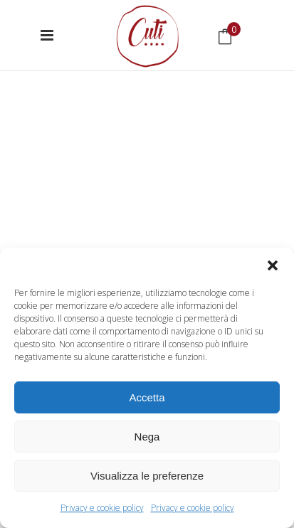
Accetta (146, 397)
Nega (147, 437)
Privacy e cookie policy (102, 508)
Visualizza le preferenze (147, 476)
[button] (273, 265)
